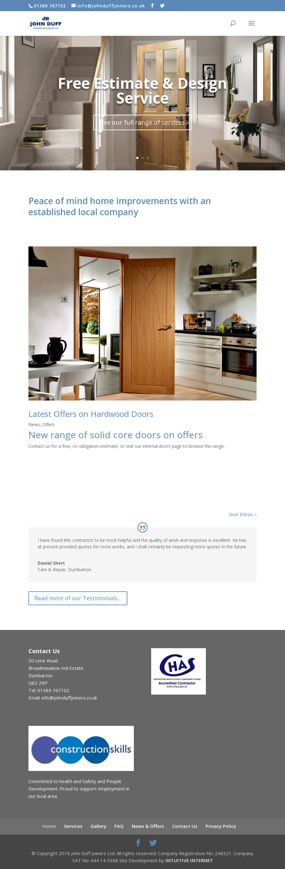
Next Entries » (243, 514)
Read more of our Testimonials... (78, 598)
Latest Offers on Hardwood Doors (90, 413)
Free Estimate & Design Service (142, 92)
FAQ (119, 826)
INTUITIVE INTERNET (189, 860)
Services (73, 826)
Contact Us (185, 826)
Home (49, 826)
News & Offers (148, 826)
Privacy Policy (221, 826)
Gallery (98, 826)
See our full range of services (142, 124)
